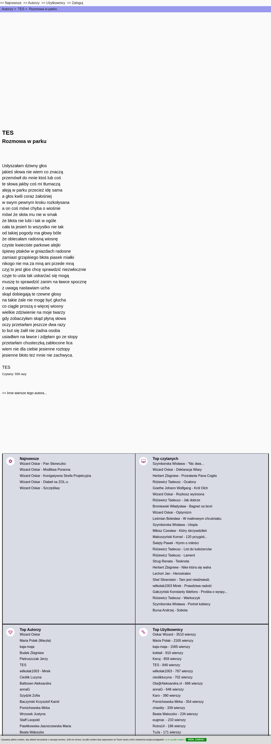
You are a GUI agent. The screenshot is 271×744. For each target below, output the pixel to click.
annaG (25, 689)
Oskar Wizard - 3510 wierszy (174, 634)
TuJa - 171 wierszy (167, 732)
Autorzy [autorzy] (34, 3)
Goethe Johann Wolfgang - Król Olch (180, 488)
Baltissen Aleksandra (35, 683)
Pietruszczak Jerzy (34, 659)
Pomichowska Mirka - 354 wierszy (178, 701)
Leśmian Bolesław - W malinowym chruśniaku (187, 518)
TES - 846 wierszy (166, 665)
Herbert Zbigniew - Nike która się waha (182, 567)
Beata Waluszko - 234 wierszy (175, 714)
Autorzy (7, 9)
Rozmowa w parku (43, 9)
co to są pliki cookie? (175, 739)
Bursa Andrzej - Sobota (170, 610)
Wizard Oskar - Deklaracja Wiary (177, 469)
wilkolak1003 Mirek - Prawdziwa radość (182, 586)
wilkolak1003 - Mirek (35, 671)
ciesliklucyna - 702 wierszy (173, 677)
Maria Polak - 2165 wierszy (173, 640)
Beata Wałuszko (32, 732)
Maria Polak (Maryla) (35, 640)
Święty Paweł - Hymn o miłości (176, 543)
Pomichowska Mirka (35, 708)
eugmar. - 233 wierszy (169, 720)
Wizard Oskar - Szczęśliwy (40, 488)
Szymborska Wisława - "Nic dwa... (178, 463)
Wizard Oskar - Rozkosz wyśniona (178, 494)
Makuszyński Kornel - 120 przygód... (180, 537)
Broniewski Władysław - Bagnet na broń (182, 506)
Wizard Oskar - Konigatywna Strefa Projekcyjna (55, 476)
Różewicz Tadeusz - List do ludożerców (182, 549)
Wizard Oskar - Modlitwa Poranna (45, 469)
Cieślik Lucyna (30, 677)
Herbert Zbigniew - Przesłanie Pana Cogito (185, 476)
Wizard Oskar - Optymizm (172, 512)
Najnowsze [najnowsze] (13, 3)
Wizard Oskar (30, 634)
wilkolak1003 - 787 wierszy (173, 671)
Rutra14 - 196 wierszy (169, 726)
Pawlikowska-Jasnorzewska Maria (45, 726)
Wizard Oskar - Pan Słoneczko (43, 463)
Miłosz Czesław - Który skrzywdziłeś (180, 530)
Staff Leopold (30, 720)
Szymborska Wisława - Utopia (175, 525)
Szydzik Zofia (30, 695)
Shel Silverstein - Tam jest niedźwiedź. (181, 579)
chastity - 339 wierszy (169, 708)
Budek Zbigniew (32, 653)
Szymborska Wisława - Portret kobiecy (181, 604)
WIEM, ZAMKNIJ (196, 739)
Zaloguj (77, 3)
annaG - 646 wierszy (168, 689)
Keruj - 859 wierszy (167, 659)
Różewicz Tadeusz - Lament (174, 555)
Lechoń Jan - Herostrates (172, 573)
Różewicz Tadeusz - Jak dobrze (176, 500)
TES (21, 9)
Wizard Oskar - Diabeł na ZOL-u (44, 482)
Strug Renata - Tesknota (171, 561)
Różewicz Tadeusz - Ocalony (174, 482)
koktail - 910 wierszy (168, 653)
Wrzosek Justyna (33, 714)
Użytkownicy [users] (55, 3)
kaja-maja (27, 647)
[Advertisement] (135, 44)
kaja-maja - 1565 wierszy (171, 647)
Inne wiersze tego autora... (27, 393)
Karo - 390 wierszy (167, 695)
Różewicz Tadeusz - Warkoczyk (176, 598)
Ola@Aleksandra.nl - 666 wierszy (178, 683)
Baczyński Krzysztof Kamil (39, 701)
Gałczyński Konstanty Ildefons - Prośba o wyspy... (190, 592)
